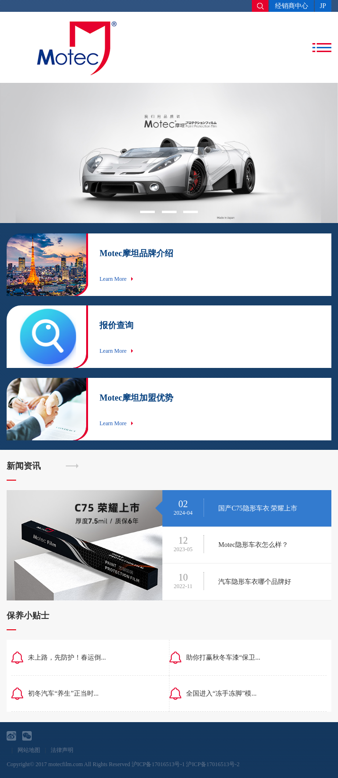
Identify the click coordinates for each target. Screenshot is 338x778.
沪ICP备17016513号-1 (158, 764)
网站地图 (29, 750)
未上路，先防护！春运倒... (67, 657)
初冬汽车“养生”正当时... (63, 693)
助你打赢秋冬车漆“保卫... (223, 657)
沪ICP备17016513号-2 (213, 764)
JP (323, 5)
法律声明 (62, 750)
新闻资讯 (24, 466)
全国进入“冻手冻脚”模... (221, 693)
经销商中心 (291, 5)
